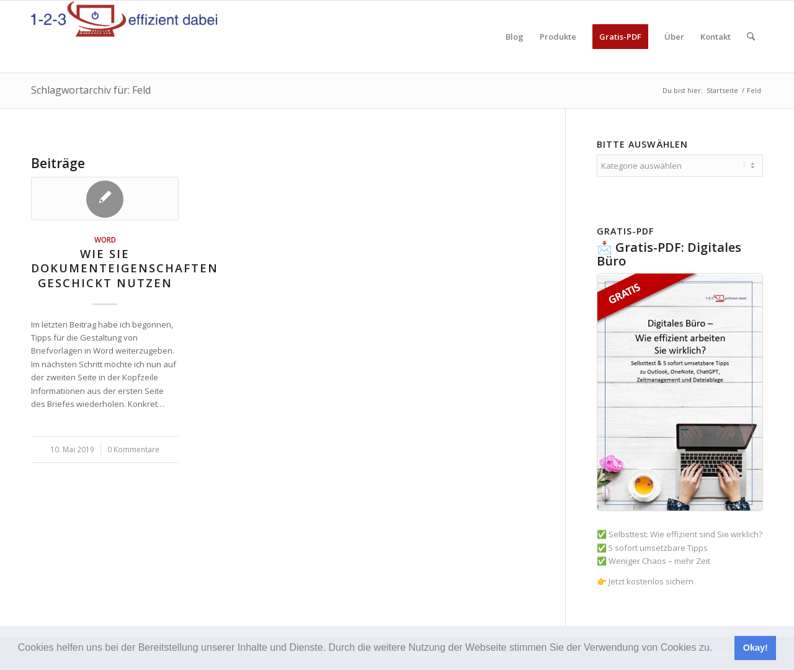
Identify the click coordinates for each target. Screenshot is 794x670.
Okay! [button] (755, 648)
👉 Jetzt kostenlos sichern (645, 581)
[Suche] (751, 37)
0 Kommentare (133, 449)
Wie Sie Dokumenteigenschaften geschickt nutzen (124, 268)
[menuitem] (514, 37)
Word (105, 239)
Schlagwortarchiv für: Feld (91, 90)
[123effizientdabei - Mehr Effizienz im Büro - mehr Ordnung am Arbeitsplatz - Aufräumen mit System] (124, 37)
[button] (717, 649)
